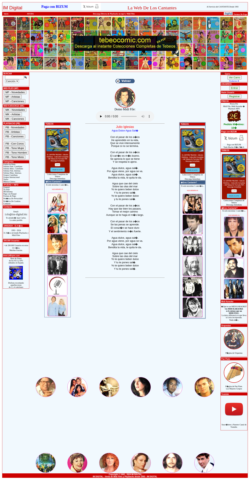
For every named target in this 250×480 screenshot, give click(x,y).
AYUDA (30, 14)
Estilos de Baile (9, 164)
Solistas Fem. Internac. (12, 171)
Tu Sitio (6, 189)
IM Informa (7, 192)
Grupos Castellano (10, 175)
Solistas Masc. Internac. (12, 173)
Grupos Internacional (11, 177)
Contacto (7, 204)
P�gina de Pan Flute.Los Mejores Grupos (234, 385)
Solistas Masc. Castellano (13, 169)
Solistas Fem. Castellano (12, 166)
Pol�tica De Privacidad (12, 198)
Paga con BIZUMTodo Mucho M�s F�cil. (234, 145)
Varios (5, 179)
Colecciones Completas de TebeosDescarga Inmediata (57, 175)
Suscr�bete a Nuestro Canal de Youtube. (233, 423)
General (6, 187)
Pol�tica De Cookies (12, 201)
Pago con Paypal (9, 194)
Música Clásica (9, 181)
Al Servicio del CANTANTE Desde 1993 (222, 7)
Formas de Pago (9, 196)
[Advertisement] (125, 349)
